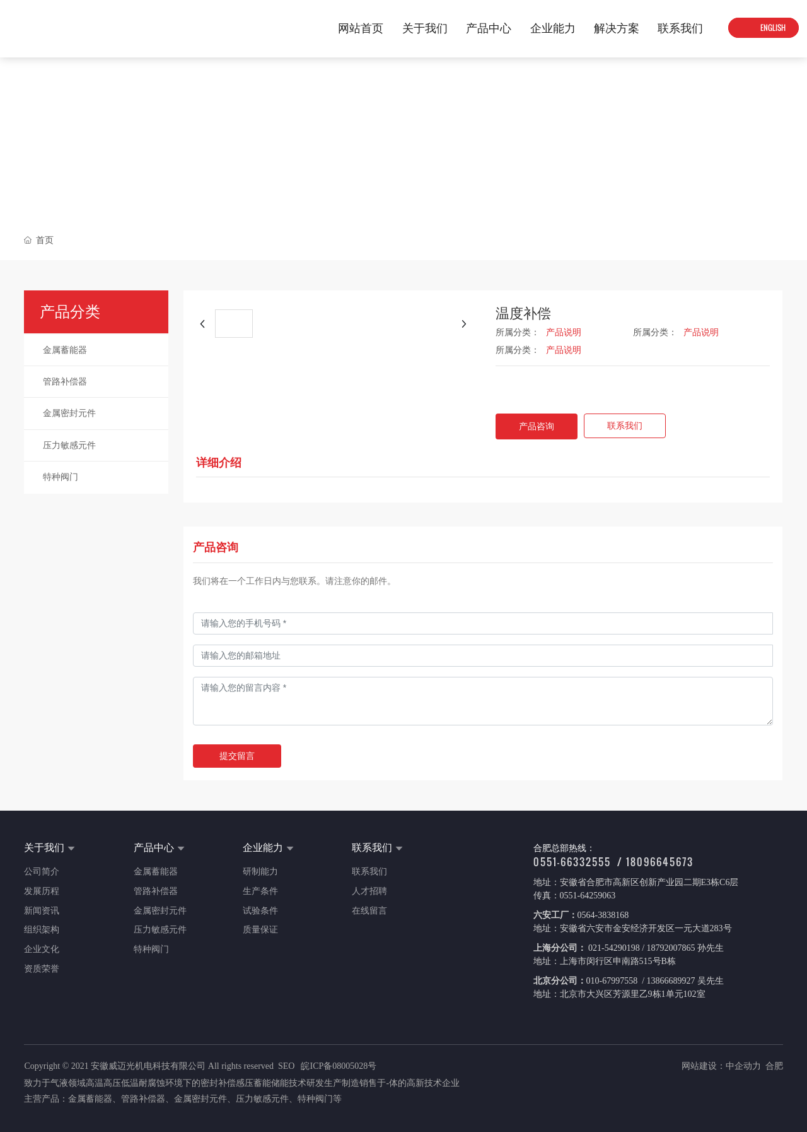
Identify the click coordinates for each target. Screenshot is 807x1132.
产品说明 (563, 332)
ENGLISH (772, 27)
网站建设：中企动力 (721, 1066)
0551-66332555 (572, 861)
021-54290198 (613, 948)
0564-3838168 (603, 915)
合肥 (774, 1066)
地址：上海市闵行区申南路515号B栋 (604, 961)
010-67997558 (613, 981)
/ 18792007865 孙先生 (682, 948)
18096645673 (660, 861)
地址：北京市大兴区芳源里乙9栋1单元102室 (619, 994)
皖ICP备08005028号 (338, 1066)
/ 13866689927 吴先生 (682, 981)
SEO (286, 1066)
